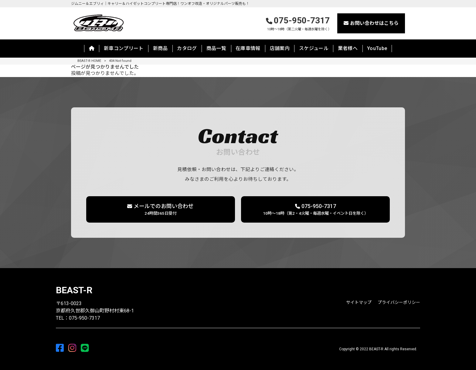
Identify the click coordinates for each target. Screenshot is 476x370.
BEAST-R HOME (89, 61)
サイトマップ (359, 302)
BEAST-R (74, 290)
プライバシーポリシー (399, 302)
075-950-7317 (299, 23)
